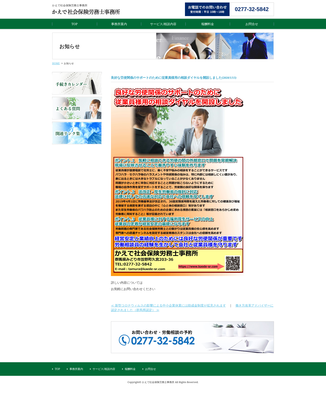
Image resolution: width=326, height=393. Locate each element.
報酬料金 (207, 24)
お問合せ (251, 24)
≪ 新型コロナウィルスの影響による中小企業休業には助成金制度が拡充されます (168, 305)
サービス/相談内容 (163, 24)
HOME (56, 63)
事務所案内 (119, 24)
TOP (74, 24)
